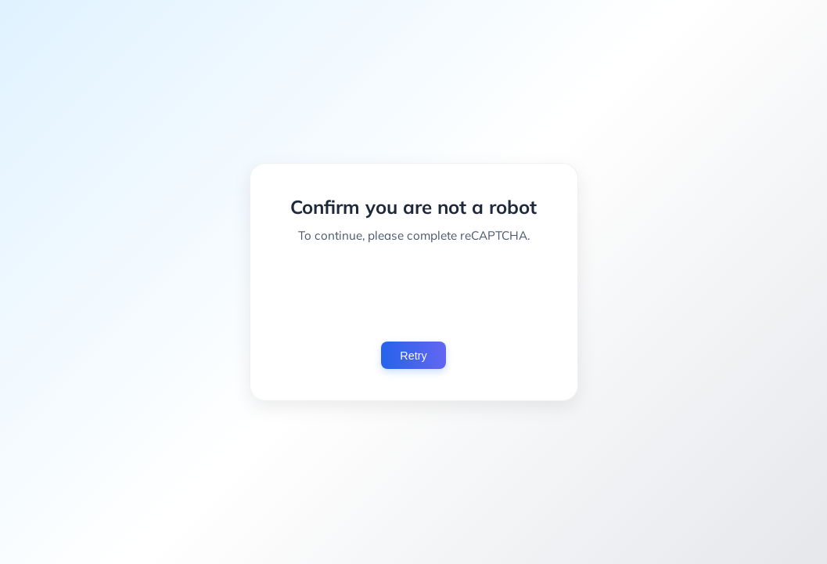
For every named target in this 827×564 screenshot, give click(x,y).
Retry (413, 355)
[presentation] (414, 292)
